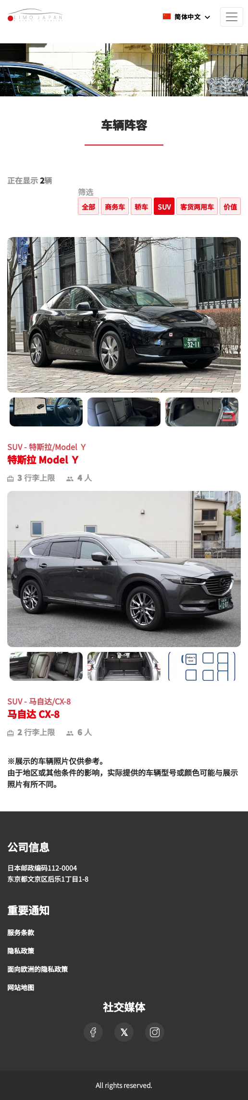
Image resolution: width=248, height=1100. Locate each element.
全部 (88, 207)
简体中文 (182, 16)
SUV (164, 207)
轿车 (141, 207)
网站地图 (20, 987)
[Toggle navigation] (231, 17)
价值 (230, 207)
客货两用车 (197, 207)
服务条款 (20, 932)
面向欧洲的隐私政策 (37, 969)
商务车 (115, 207)
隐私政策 (20, 950)
